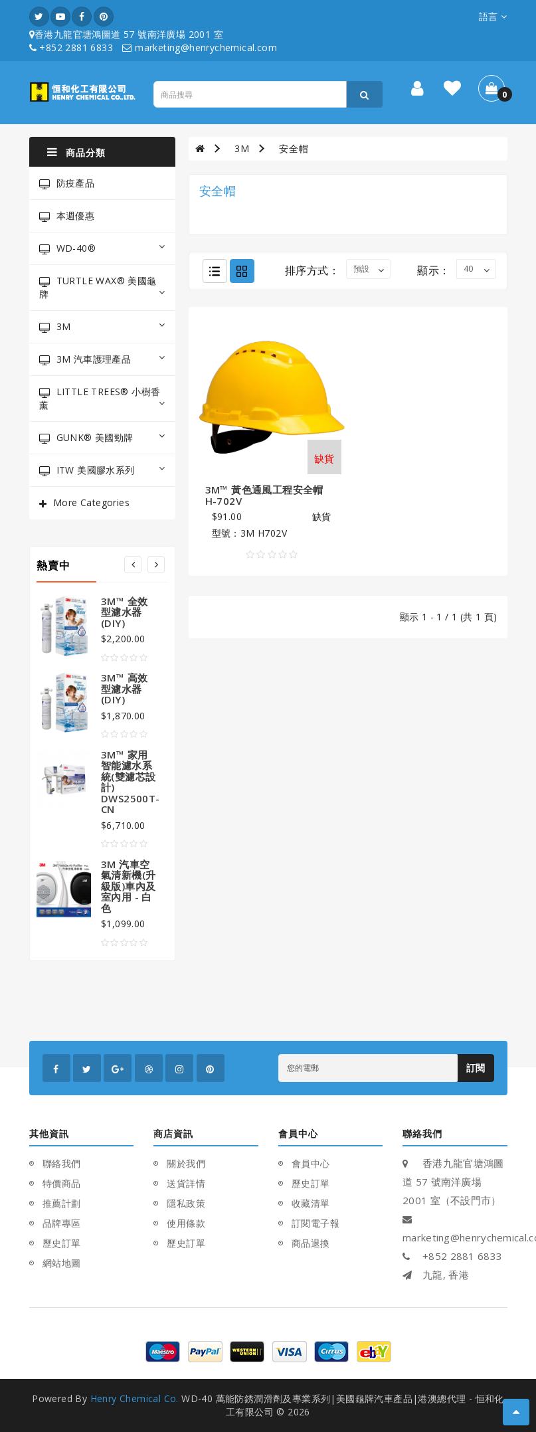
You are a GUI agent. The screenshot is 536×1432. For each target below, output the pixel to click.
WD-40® (102, 248)
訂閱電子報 (316, 1223)
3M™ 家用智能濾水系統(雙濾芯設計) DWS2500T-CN (130, 782)
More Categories (91, 502)
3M (102, 326)
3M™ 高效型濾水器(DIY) (124, 688)
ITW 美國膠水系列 (102, 470)
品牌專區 (62, 1223)
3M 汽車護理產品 (102, 359)
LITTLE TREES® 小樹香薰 (102, 398)
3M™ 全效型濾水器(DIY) (124, 612)
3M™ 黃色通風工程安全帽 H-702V (264, 495)
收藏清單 (311, 1203)
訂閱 (476, 1067)
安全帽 (294, 148)
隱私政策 (186, 1203)
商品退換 (311, 1243)
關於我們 (186, 1163)
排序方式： (312, 270)
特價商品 (62, 1183)
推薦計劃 (62, 1203)
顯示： (433, 270)
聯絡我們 (62, 1163)
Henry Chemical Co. (134, 1398)
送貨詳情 (186, 1183)
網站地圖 (62, 1263)
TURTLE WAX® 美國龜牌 (102, 287)
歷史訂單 (62, 1243)
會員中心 (311, 1163)
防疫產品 (67, 183)
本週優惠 (67, 215)
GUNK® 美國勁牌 (102, 437)
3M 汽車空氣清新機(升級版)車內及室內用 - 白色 (128, 886)
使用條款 (186, 1223)
